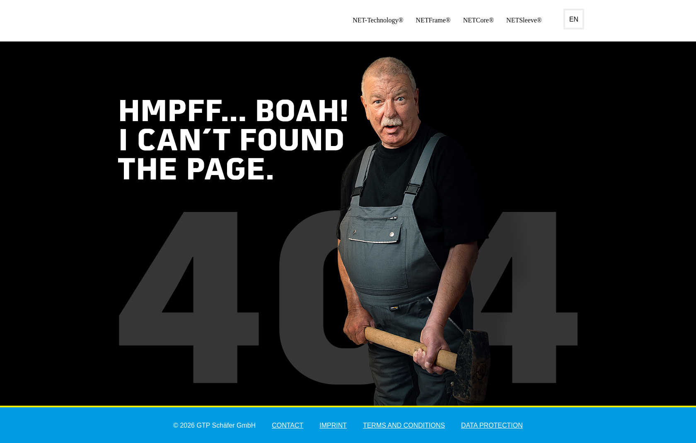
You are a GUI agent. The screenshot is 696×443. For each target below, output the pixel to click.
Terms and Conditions (404, 425)
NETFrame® (433, 20)
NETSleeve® (524, 20)
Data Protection (492, 425)
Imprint (333, 425)
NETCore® (478, 20)
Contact (287, 425)
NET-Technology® (378, 20)
